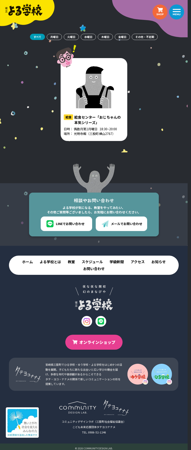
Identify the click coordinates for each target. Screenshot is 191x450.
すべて (37, 37)
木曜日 (105, 37)
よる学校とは (50, 262)
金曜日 (122, 37)
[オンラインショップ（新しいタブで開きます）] (160, 11)
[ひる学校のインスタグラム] (161, 374)
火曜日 (71, 37)
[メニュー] (176, 11)
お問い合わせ (94, 269)
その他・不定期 (144, 37)
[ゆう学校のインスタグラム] (137, 374)
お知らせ (158, 262)
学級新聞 (117, 262)
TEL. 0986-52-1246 (94, 432)
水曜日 (88, 37)
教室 (71, 262)
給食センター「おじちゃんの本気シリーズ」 (97, 119)
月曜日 (54, 37)
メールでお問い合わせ (121, 223)
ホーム (27, 262)
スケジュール (92, 262)
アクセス (138, 262)
